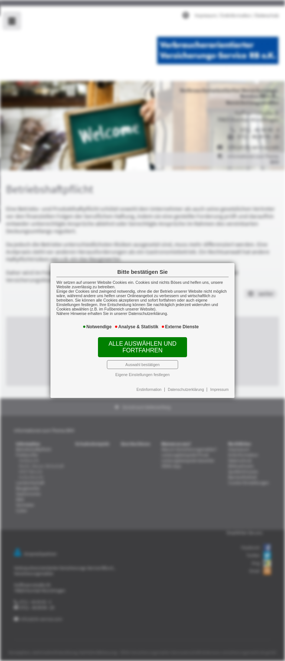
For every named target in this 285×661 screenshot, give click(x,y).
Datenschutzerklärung (182, 381)
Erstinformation (148, 381)
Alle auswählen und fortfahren (142, 344)
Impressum (212, 381)
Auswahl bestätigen (142, 359)
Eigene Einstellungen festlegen (142, 368)
